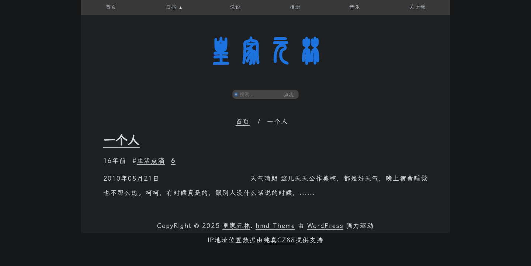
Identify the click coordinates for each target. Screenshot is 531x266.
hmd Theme (275, 225)
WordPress (325, 225)
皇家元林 (265, 51)
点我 (289, 95)
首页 (243, 121)
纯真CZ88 (279, 240)
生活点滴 (151, 160)
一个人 (121, 140)
